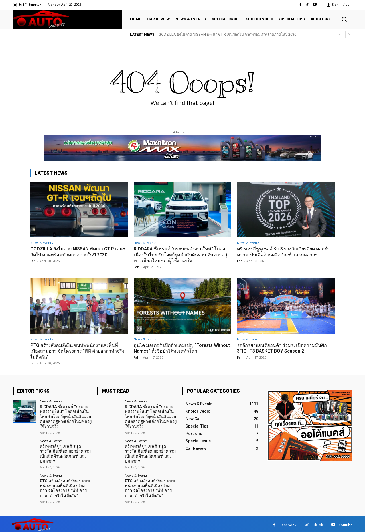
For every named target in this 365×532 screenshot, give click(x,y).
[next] (348, 34)
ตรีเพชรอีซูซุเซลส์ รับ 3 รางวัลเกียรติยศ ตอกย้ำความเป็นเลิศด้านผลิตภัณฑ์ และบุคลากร (285, 251)
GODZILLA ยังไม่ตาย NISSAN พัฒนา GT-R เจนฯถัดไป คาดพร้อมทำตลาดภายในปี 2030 (227, 34)
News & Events (41, 242)
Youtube (345, 523)
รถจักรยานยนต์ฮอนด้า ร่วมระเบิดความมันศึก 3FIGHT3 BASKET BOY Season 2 (284, 348)
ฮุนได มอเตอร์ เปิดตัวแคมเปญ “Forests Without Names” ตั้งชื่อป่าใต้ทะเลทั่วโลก (176, 348)
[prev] (339, 34)
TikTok (317, 523)
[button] (344, 19)
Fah (33, 261)
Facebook (288, 523)
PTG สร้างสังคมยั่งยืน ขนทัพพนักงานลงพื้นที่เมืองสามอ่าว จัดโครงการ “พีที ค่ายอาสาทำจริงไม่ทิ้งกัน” (76, 351)
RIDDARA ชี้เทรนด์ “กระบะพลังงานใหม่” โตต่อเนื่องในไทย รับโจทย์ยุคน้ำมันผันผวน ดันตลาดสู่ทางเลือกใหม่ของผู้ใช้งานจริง (182, 254)
